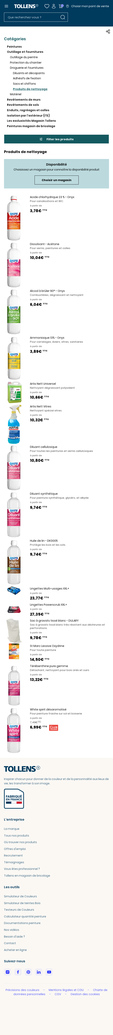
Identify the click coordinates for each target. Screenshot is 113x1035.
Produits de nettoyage (30, 89)
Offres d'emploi (15, 849)
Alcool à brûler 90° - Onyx (47, 291)
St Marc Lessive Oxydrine (47, 646)
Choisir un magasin (56, 180)
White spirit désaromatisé (48, 709)
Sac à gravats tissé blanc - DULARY (54, 621)
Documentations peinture (22, 923)
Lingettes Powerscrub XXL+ (48, 605)
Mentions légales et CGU (66, 990)
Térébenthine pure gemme (49, 666)
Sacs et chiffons (24, 84)
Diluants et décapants (29, 73)
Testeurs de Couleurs (19, 910)
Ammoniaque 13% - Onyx (47, 338)
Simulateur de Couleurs (20, 896)
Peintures (14, 47)
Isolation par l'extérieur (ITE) (28, 116)
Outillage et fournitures (25, 52)
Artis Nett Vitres (40, 406)
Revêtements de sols (23, 105)
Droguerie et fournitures (27, 68)
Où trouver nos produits (20, 842)
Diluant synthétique (44, 494)
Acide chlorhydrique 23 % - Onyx (52, 197)
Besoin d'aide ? (14, 937)
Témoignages (14, 862)
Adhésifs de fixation (27, 78)
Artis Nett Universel (43, 384)
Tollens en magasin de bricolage (27, 876)
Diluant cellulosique (43, 447)
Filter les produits (57, 139)
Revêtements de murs (24, 100)
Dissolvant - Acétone (44, 244)
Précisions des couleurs (23, 990)
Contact (10, 943)
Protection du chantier (26, 63)
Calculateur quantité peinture (25, 916)
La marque (11, 829)
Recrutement (13, 855)
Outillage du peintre (24, 57)
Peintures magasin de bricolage (31, 126)
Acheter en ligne (15, 950)
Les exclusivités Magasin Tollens (31, 121)
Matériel (15, 94)
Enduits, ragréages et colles (28, 110)
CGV (58, 994)
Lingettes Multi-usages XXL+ (49, 589)
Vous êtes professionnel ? (22, 869)
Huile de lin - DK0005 (44, 541)
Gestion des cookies (85, 994)
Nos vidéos (11, 930)
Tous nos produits (16, 836)
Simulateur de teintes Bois (22, 903)
